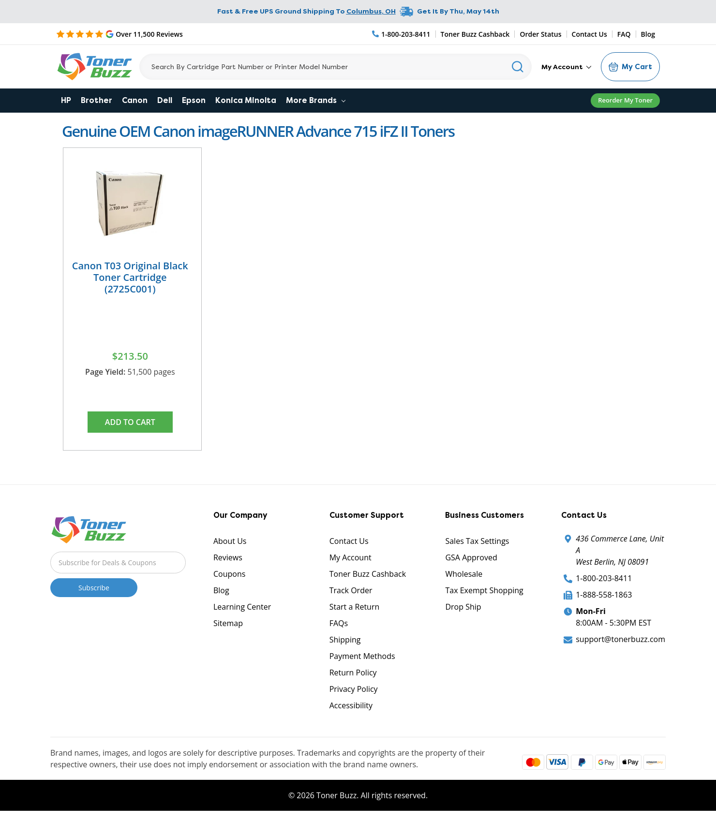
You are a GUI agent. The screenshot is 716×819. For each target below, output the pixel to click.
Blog (648, 34)
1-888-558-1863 (604, 594)
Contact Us (589, 34)
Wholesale (463, 574)
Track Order (351, 590)
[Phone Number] (401, 34)
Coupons (229, 574)
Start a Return (354, 606)
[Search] (335, 67)
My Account (566, 66)
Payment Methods (362, 656)
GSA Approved (471, 557)
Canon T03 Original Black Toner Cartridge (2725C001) (130, 277)
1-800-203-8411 (604, 578)
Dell (164, 100)
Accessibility (351, 705)
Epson (194, 100)
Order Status (540, 34)
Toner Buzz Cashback (475, 34)
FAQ (624, 34)
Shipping (345, 639)
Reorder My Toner (625, 100)
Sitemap (228, 623)
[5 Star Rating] (119, 34)
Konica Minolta (245, 100)
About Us (230, 541)
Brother (96, 100)
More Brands (315, 100)
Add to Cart (130, 422)
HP (66, 100)
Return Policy (353, 672)
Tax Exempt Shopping (484, 590)
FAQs (338, 623)
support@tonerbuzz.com (620, 639)
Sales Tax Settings (477, 541)
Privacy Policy (353, 689)
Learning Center (242, 606)
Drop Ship (463, 606)
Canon (135, 100)
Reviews (227, 557)
